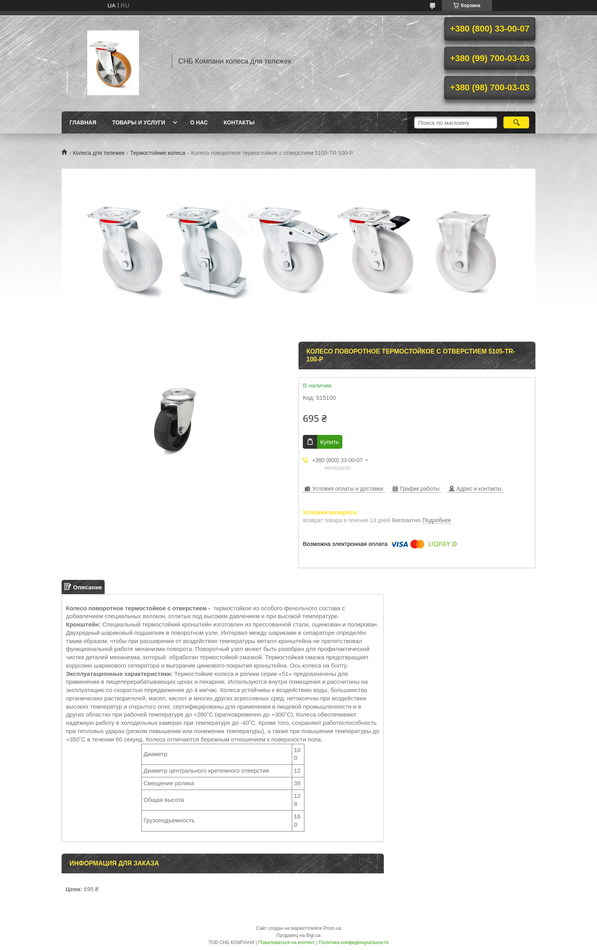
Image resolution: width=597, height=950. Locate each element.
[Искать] (516, 122)
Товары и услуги (138, 122)
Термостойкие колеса (158, 153)
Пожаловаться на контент (286, 942)
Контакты (238, 122)
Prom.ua (332, 928)
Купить (329, 441)
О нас (199, 122)
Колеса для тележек (98, 153)
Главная (82, 122)
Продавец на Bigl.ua (298, 935)
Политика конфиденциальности (354, 942)
